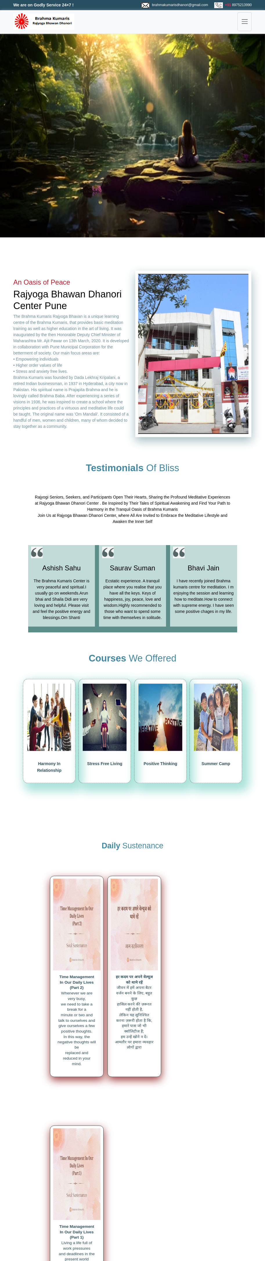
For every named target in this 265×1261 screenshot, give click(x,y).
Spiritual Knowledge (51, 1219)
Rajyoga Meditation (50, 1213)
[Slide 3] (143, 230)
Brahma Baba (182, 1213)
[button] (20, 135)
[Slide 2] (132, 230)
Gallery (107, 1219)
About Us (109, 1213)
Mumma (177, 1219)
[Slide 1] (122, 230)
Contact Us (111, 1225)
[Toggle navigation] (244, 21)
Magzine (40, 1225)
